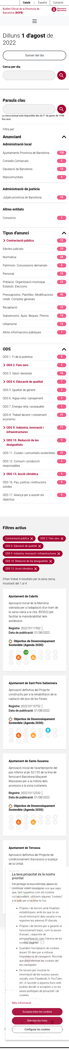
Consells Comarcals (34, 161)
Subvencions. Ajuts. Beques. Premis (34, 316)
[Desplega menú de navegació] (35, 21)
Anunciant (34, 137)
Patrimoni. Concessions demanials (34, 265)
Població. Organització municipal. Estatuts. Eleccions (34, 284)
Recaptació (34, 307)
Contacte (58, 2)
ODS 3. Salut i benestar (34, 373)
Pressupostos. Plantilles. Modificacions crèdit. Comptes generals (34, 297)
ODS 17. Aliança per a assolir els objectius (34, 497)
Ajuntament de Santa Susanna (29, 761)
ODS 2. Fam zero (36, 365)
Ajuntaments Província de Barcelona (34, 153)
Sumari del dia (34, 55)
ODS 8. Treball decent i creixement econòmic (34, 417)
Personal (34, 274)
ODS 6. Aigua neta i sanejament (34, 398)
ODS (34, 349)
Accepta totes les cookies (37, 1011)
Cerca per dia (11, 67)
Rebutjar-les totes (37, 1020)
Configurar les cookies (37, 1029)
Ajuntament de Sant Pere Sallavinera (33, 683)
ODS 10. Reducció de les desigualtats (36, 442)
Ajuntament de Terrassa (24, 848)
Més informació (21, 1003)
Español (42, 2)
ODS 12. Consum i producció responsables (34, 463)
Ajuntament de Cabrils (23, 596)
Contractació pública (36, 240)
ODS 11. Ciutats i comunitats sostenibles (34, 453)
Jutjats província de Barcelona (34, 197)
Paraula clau (14, 100)
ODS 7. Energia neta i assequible (34, 406)
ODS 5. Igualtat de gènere (34, 390)
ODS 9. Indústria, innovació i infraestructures (36, 429)
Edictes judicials (34, 249)
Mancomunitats (34, 177)
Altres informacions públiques (34, 332)
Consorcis (34, 218)
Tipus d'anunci (34, 233)
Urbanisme (34, 324)
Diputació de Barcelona (34, 169)
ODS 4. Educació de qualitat (36, 382)
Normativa (34, 257)
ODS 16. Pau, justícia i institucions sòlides (34, 484)
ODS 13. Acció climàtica (36, 474)
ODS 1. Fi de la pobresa (34, 357)
